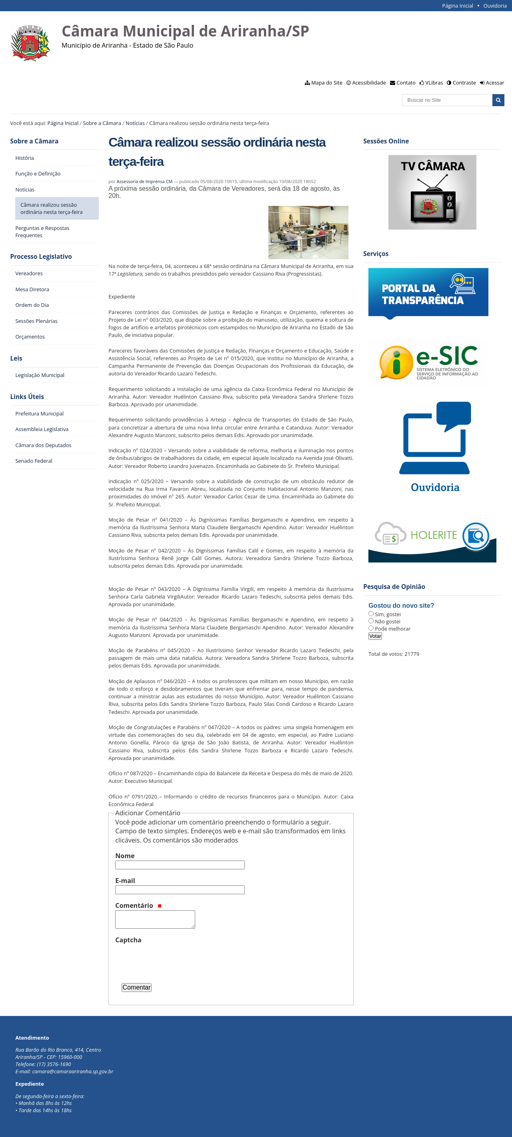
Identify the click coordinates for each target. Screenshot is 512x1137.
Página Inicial (457, 5)
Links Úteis (27, 397)
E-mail (125, 880)
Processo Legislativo (41, 256)
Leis (16, 358)
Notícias (135, 123)
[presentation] (176, 960)
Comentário (138, 905)
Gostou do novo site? (401, 605)
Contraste (464, 82)
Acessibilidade (369, 82)
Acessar (495, 82)
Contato (406, 82)
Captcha (128, 939)
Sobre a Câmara (102, 123)
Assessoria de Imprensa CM (145, 181)
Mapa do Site (326, 82)
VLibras (434, 82)
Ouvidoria (495, 5)
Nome (124, 855)
